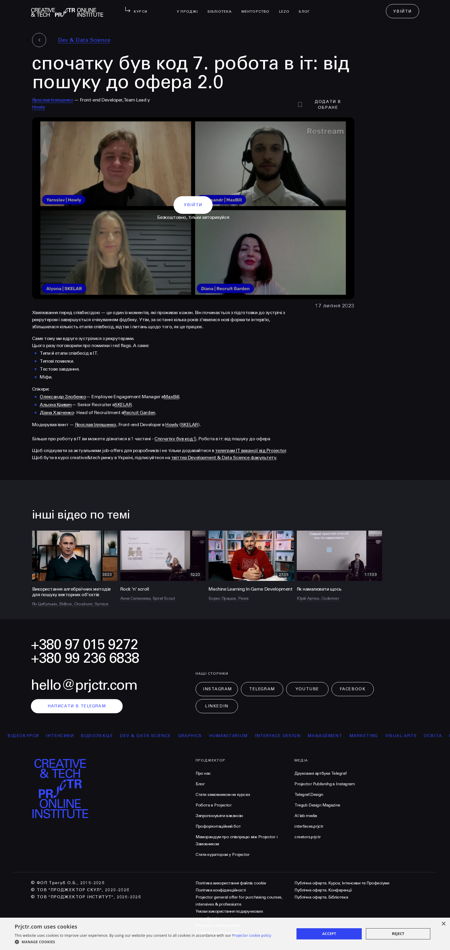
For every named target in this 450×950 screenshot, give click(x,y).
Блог (306, 8)
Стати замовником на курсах (223, 794)
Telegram (262, 688)
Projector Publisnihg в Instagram (324, 783)
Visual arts (423, 735)
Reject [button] (398, 933)
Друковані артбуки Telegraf (320, 773)
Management (347, 735)
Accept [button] (329, 933)
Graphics (212, 735)
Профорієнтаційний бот (218, 826)
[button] (143, 942)
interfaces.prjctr (309, 826)
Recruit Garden (139, 412)
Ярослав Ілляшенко (52, 100)
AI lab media (305, 815)
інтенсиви (82, 735)
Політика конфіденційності (221, 890)
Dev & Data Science (84, 40)
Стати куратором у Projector (223, 854)
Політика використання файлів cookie (231, 883)
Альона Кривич (56, 404)
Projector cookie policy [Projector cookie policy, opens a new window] (251, 935)
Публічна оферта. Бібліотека (321, 897)
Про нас (203, 773)
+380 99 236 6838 (85, 658)
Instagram (217, 688)
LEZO (286, 8)
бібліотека (222, 8)
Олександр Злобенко (63, 396)
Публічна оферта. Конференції (323, 890)
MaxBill (171, 396)
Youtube (307, 688)
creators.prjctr (307, 836)
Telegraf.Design (308, 794)
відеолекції (120, 735)
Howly (38, 107)
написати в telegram (77, 706)
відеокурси (45, 735)
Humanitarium (250, 735)
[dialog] (225, 934)
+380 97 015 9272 (84, 644)
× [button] (443, 924)
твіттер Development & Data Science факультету (223, 457)
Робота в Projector (213, 805)
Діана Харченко (57, 412)
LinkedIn (216, 706)
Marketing (386, 735)
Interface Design (300, 735)
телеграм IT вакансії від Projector (250, 450)
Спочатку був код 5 (175, 438)
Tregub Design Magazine (317, 805)
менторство (257, 8)
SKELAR (122, 404)
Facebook (353, 688)
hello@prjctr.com (84, 685)
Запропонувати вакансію (219, 815)
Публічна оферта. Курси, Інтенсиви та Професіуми (341, 883)
